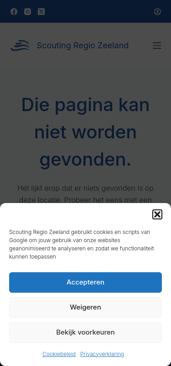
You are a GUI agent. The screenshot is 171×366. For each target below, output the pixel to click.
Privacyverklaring (102, 354)
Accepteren (85, 282)
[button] (157, 214)
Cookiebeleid (59, 354)
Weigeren (85, 307)
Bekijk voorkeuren (85, 332)
